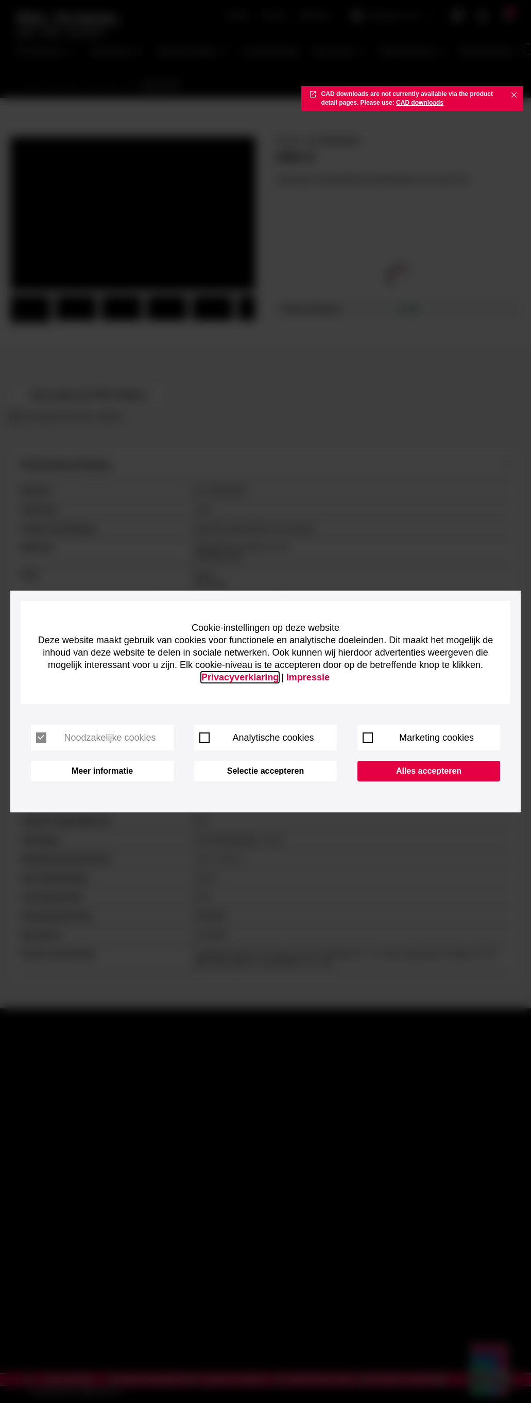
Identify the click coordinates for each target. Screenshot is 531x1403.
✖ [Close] (514, 94)
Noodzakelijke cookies (96, 737)
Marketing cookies (418, 737)
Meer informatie (102, 770)
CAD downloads (419, 102)
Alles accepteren (428, 770)
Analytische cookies (256, 737)
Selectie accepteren (265, 770)
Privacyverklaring (240, 677)
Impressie (308, 677)
